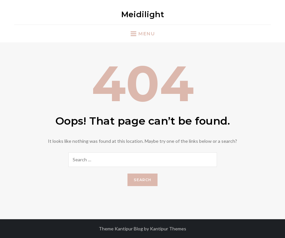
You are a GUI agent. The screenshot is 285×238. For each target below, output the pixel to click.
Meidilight (142, 14)
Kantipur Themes (168, 228)
